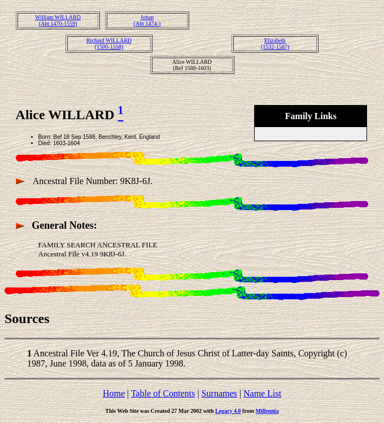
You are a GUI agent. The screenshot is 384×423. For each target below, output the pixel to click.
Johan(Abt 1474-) (147, 20)
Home (114, 393)
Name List (262, 393)
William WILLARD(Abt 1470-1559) (58, 20)
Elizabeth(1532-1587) (275, 43)
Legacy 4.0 (228, 411)
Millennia (267, 411)
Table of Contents (163, 393)
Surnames (219, 393)
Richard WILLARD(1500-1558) (109, 43)
